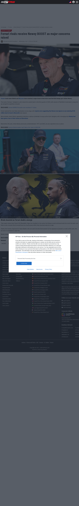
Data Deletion (30, 269)
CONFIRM (24, 263)
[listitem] (39, 258)
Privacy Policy (48, 269)
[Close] (67, 236)
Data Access (39, 269)
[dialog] (39, 253)
